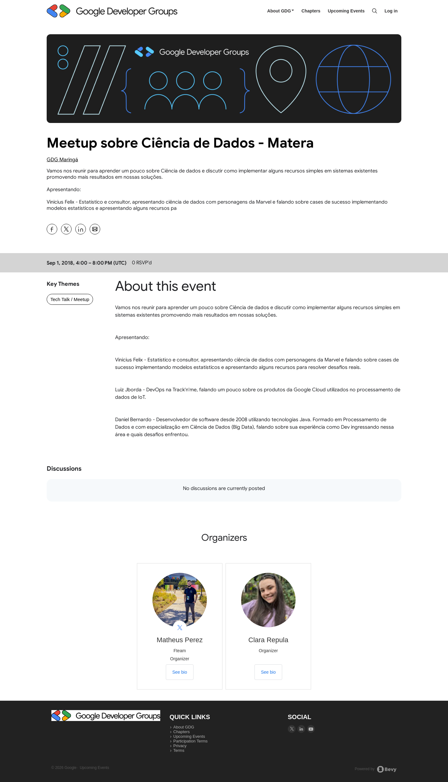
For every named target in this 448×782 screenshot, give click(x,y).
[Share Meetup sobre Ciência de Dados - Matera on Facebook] (52, 229)
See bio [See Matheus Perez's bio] (179, 672)
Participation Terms (190, 741)
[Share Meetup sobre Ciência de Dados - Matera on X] (66, 229)
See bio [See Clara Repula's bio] (268, 672)
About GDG (280, 10)
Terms (178, 750)
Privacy (180, 745)
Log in (391, 10)
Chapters (310, 10)
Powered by (376, 769)
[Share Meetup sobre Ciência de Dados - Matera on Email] (95, 229)
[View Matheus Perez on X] (180, 628)
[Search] (374, 11)
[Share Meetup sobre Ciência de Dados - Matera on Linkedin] (81, 229)
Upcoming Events (346, 10)
